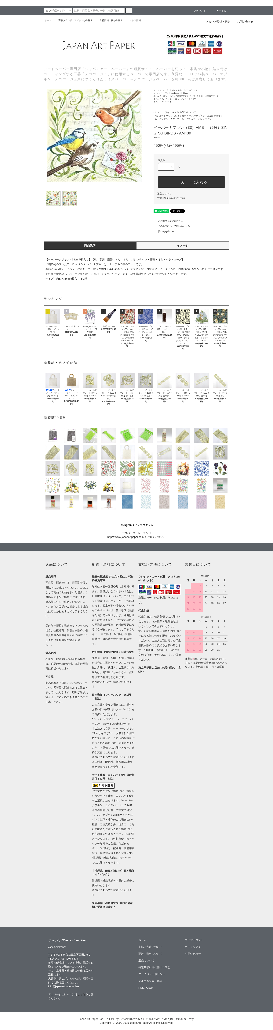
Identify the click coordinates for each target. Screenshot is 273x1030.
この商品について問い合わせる (172, 226)
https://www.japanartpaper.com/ (125, 536)
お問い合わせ (243, 21)
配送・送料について (150, 953)
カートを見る (193, 946)
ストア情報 (133, 20)
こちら (81, 994)
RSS (141, 987)
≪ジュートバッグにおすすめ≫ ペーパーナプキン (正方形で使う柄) (190, 96)
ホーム (48, 20)
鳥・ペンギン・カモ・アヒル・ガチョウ (179, 99)
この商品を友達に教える (168, 221)
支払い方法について (150, 946)
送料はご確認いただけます (113, 757)
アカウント (197, 10)
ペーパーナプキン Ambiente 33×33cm (172, 93)
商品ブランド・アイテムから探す (73, 20)
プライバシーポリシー (151, 974)
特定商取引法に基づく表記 (171, 197)
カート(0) (220, 10)
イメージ (183, 245)
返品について (164, 193)
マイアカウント (194, 940)
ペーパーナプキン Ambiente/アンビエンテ (180, 90)
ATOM (149, 987)
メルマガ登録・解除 (218, 21)
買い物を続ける (164, 231)
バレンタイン (167, 102)
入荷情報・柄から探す (108, 20)
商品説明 (90, 245)
